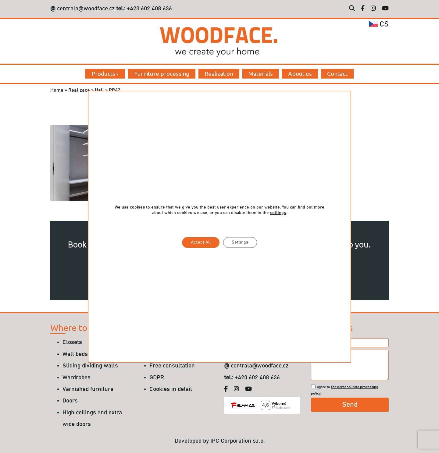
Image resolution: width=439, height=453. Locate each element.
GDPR (156, 378)
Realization (219, 73)
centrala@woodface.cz (86, 9)
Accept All (200, 242)
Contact (337, 73)
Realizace (79, 90)
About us (300, 73)
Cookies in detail (170, 389)
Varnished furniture (87, 389)
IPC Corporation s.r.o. (237, 441)
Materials (260, 73)
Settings (240, 242)
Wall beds (75, 354)
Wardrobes (76, 378)
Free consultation (172, 366)
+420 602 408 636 (148, 9)
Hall (99, 90)
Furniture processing (161, 73)
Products (103, 73)
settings (278, 212)
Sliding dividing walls (90, 366)
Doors (70, 401)
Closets (72, 342)
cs (379, 24)
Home (56, 90)
